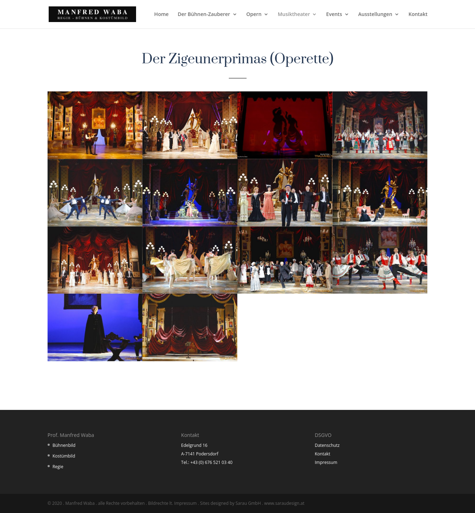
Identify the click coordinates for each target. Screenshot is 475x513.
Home (161, 14)
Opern (253, 14)
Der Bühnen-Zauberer (204, 14)
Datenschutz (327, 445)
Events (334, 14)
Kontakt (418, 14)
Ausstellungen (375, 14)
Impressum (326, 462)
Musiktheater (294, 14)
